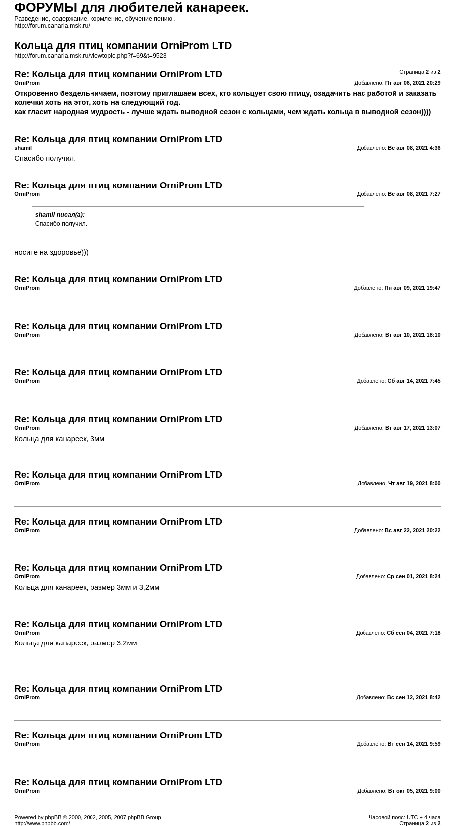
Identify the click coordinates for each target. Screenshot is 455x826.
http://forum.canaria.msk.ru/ (52, 25)
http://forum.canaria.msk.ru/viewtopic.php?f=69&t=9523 (90, 55)
